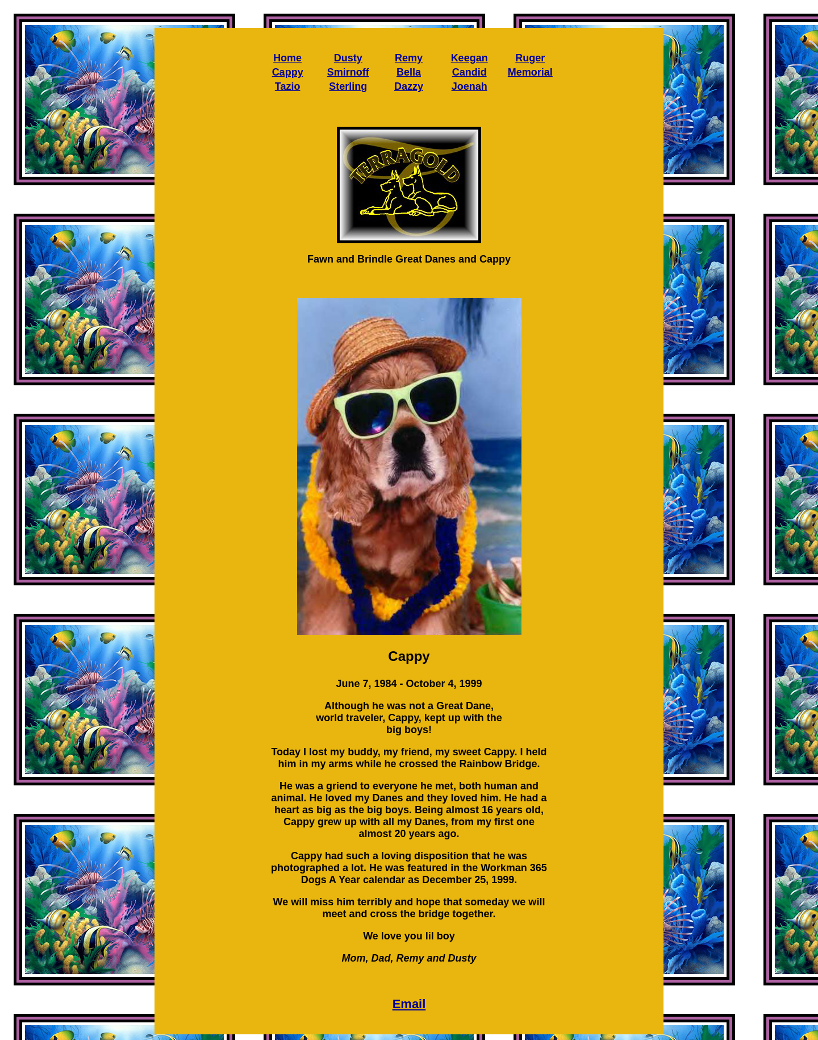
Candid (469, 72)
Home (287, 58)
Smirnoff (348, 72)
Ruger (530, 58)
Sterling (348, 86)
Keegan (469, 58)
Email (409, 1004)
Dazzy (408, 86)
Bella (409, 72)
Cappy (287, 72)
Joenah (469, 86)
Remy (409, 58)
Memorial (530, 72)
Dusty (348, 58)
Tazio (288, 86)
